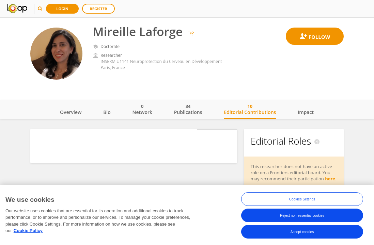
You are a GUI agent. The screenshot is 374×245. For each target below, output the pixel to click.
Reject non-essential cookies (302, 215)
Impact (306, 112)
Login (62, 8)
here (330, 179)
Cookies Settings (302, 199)
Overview (70, 112)
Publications (188, 109)
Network (142, 109)
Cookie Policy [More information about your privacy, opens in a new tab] (28, 230)
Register (98, 8)
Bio (107, 112)
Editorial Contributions (250, 109)
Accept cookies (302, 232)
